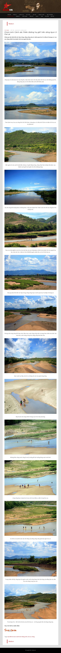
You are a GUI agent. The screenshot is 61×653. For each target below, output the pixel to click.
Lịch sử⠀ (35, 14)
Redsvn (9, 14)
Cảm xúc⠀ (32, 16)
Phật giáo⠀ (25, 16)
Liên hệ (52, 16)
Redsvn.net (34, 650)
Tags (42, 16)
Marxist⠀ (18, 16)
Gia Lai (29, 636)
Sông (33, 636)
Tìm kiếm (47, 16)
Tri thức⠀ (28, 14)
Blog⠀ (37, 16)
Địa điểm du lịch (12, 636)
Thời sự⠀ (15, 14)
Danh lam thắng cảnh (21, 636)
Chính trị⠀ (21, 14)
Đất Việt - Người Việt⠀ (15, 30)
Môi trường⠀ (50, 14)
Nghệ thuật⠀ (42, 14)
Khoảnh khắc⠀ (10, 16)
